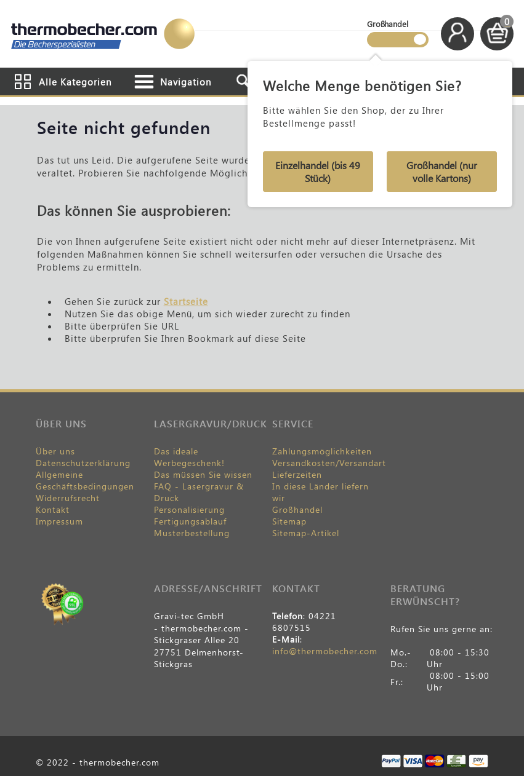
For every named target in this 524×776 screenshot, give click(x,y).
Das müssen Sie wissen (203, 474)
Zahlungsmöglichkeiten (322, 451)
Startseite (186, 301)
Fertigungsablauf (190, 521)
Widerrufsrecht (68, 498)
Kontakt (53, 509)
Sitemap (289, 521)
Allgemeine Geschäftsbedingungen (85, 480)
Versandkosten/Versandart (329, 463)
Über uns (55, 451)
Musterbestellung (192, 533)
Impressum (59, 521)
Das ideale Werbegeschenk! (189, 457)
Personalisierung (189, 509)
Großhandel (297, 509)
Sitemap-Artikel (305, 533)
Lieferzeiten (297, 474)
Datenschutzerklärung (83, 463)
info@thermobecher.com (324, 651)
